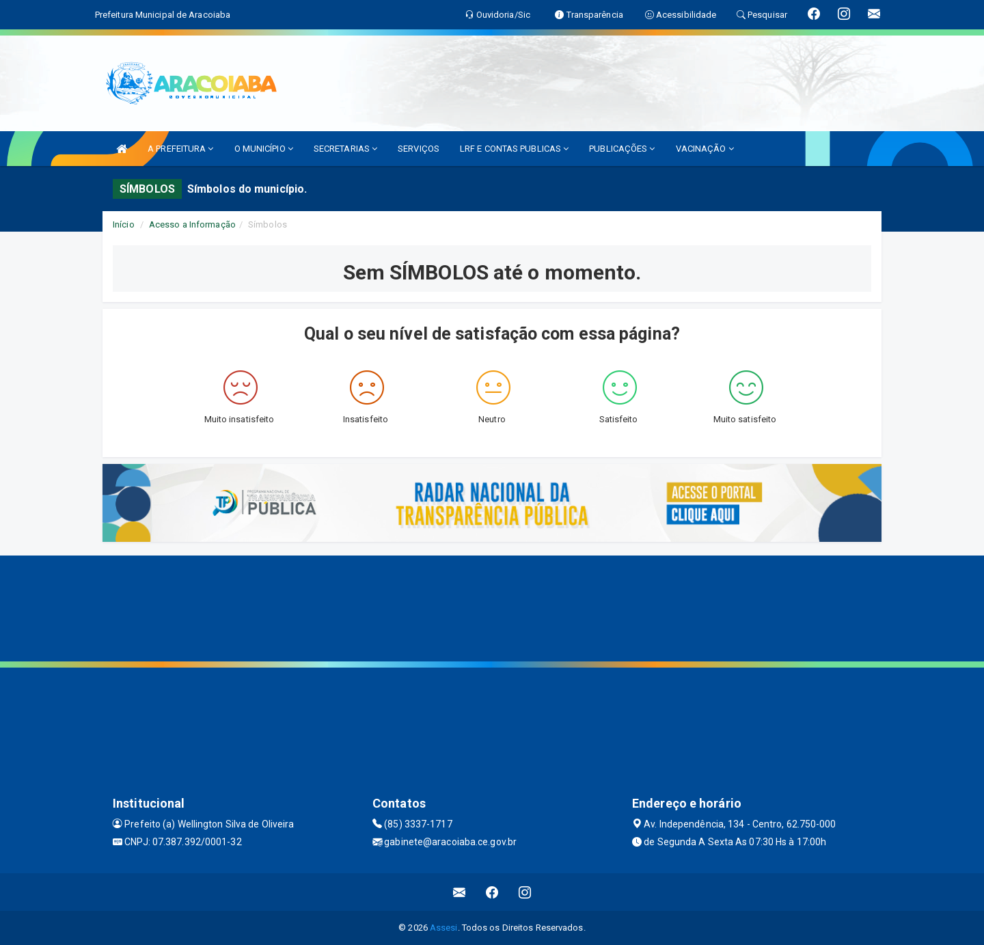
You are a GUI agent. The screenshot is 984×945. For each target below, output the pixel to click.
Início (124, 224)
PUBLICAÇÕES (622, 148)
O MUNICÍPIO (263, 148)
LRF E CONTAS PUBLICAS (514, 148)
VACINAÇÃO (705, 148)
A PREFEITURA (180, 148)
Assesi (444, 927)
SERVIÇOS (418, 148)
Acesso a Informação (192, 224)
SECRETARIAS (345, 148)
